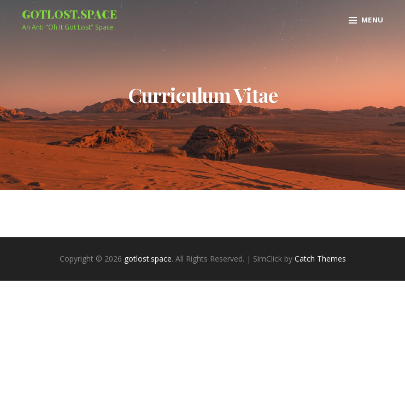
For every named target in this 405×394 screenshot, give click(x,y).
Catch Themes (320, 258)
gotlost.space (69, 14)
